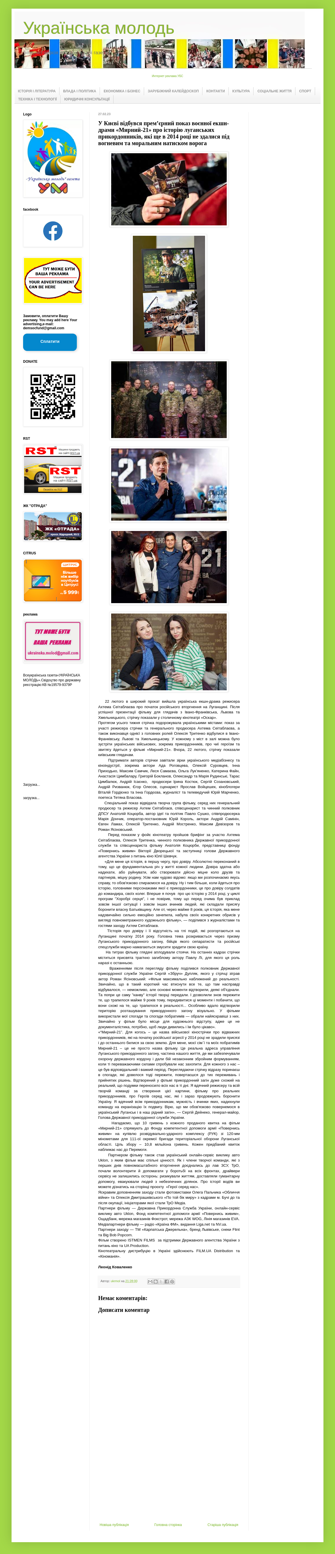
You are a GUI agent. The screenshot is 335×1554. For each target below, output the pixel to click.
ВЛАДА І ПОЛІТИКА (79, 91)
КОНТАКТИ (215, 91)
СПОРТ (305, 91)
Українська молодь (98, 28)
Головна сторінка (168, 1525)
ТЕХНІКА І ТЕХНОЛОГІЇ (37, 99)
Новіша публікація (114, 1525)
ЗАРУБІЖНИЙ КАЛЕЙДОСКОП (173, 91)
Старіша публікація (222, 1525)
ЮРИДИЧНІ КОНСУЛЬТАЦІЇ (87, 99)
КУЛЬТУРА (241, 91)
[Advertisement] (169, 1479)
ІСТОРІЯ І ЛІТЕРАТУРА (37, 91)
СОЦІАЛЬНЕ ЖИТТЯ (274, 91)
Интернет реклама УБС (167, 76)
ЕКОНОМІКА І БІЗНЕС (122, 91)
